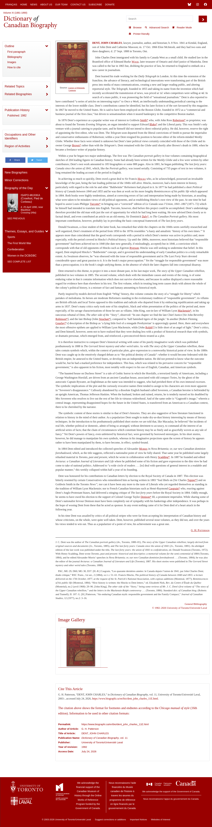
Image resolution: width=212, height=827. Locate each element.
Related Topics (14, 86)
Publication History (17, 110)
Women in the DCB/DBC (22, 255)
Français (11, 4)
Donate (110, 4)
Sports (11, 237)
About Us (46, 4)
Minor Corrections (16, 180)
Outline (9, 46)
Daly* (145, 216)
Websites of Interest (160, 819)
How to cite (14, 67)
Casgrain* (174, 488)
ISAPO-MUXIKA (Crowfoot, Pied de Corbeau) (32, 198)
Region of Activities (17, 146)
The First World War (19, 243)
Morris (143, 448)
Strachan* (104, 319)
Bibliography (14, 57)
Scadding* (164, 457)
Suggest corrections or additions (110, 819)
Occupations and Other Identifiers (20, 136)
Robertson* (179, 120)
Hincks (142, 178)
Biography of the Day (19, 188)
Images (11, 62)
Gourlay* (61, 323)
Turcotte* (95, 204)
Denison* (146, 496)
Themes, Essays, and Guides (24, 231)
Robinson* (62, 319)
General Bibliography (196, 604)
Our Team (61, 4)
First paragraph (16, 51)
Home (23, 4)
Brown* (76, 145)
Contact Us (78, 4)
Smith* (144, 120)
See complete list (19, 261)
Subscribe (95, 4)
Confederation (15, 249)
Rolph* (149, 327)
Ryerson (134, 247)
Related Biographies (18, 94)
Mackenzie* (184, 310)
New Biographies (16, 172)
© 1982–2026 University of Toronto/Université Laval (179, 607)
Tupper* (192, 480)
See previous (16, 218)
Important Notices (138, 819)
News (33, 4)
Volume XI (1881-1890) (15, 12)
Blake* (153, 124)
